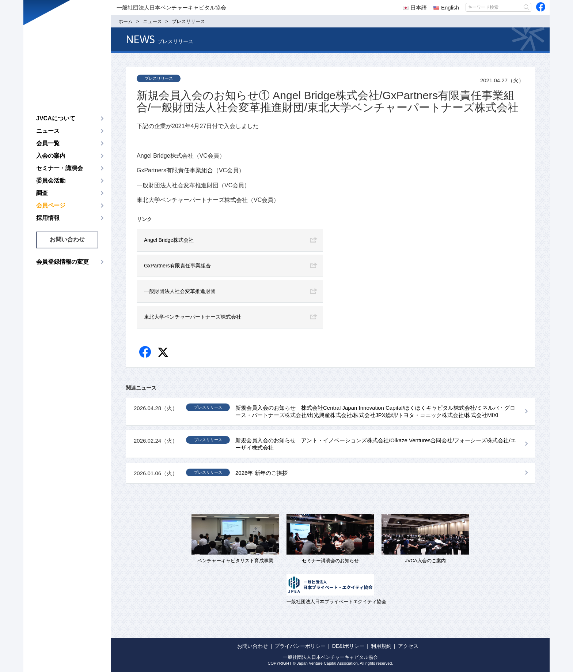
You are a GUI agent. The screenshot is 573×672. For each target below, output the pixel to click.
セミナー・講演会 (59, 168)
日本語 (415, 7)
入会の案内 (50, 156)
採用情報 (48, 218)
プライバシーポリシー (300, 646)
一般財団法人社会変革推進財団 (180, 291)
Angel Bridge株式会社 (169, 240)
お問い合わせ (67, 239)
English (446, 7)
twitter (164, 353)
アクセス (408, 646)
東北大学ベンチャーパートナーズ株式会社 (192, 317)
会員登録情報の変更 (62, 262)
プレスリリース (159, 78)
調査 (42, 193)
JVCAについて (55, 118)
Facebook (145, 352)
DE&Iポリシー (348, 646)
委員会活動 (50, 180)
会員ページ (50, 205)
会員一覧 (48, 143)
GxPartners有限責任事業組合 (177, 266)
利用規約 (381, 646)
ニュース (48, 131)
